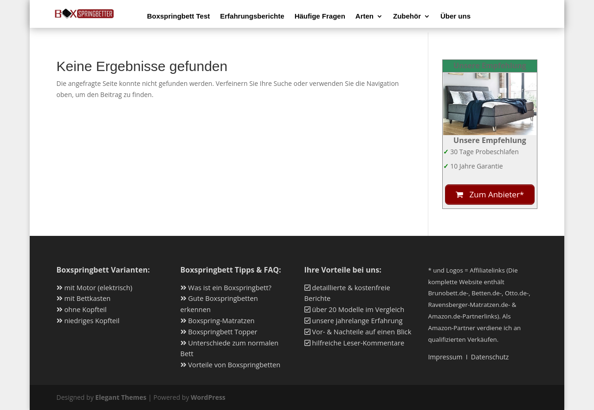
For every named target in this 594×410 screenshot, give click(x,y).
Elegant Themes (120, 397)
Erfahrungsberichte (252, 16)
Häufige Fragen (320, 16)
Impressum (445, 356)
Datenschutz (490, 356)
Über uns (455, 16)
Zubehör (407, 16)
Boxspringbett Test (178, 16)
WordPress (208, 397)
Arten (364, 16)
